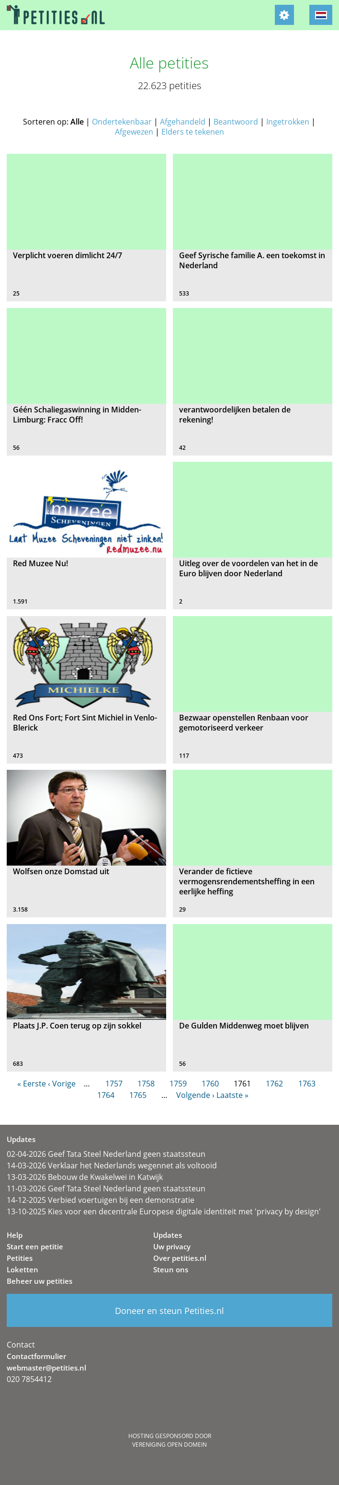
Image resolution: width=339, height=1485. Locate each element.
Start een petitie (35, 1246)
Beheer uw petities (39, 1281)
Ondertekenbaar (122, 121)
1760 (210, 1083)
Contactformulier (36, 1356)
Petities (20, 1258)
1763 (307, 1083)
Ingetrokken (287, 121)
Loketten (22, 1269)
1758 (146, 1083)
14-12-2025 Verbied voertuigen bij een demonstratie (100, 1200)
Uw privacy (172, 1246)
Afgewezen (134, 131)
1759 (178, 1083)
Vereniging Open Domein (169, 1444)
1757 (114, 1083)
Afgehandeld (182, 121)
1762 (274, 1083)
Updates (167, 1235)
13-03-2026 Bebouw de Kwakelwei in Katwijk (85, 1177)
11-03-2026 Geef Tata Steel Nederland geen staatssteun (106, 1188)
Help (15, 1235)
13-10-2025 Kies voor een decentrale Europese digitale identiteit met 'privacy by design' (164, 1211)
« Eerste (31, 1083)
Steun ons (170, 1269)
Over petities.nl (179, 1258)
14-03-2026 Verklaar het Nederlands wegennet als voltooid (112, 1165)
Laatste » (232, 1095)
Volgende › (195, 1095)
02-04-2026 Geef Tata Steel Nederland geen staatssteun (106, 1154)
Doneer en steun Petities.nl (169, 1310)
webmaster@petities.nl (46, 1367)
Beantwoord (236, 121)
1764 (105, 1095)
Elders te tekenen (192, 131)
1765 (138, 1095)
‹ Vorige (62, 1083)
